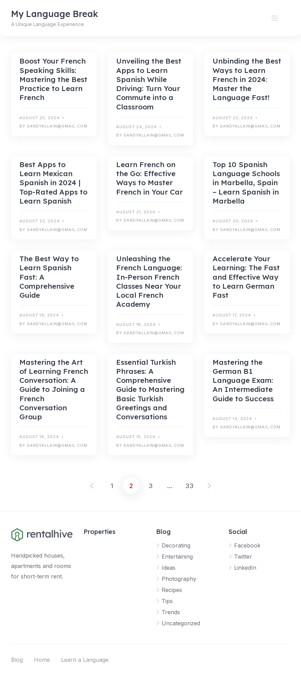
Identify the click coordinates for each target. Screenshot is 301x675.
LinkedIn (245, 567)
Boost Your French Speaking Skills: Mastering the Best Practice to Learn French (53, 79)
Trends (171, 612)
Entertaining (177, 556)
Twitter (243, 556)
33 (189, 485)
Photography (179, 578)
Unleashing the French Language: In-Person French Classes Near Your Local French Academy (149, 281)
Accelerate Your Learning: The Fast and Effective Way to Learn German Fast (246, 276)
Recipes (172, 589)
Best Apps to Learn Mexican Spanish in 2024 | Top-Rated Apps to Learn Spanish (53, 182)
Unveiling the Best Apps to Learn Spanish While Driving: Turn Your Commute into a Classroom (148, 83)
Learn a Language (85, 659)
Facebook (247, 545)
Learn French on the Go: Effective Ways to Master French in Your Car (149, 178)
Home (42, 659)
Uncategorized (181, 623)
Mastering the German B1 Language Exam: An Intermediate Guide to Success (243, 380)
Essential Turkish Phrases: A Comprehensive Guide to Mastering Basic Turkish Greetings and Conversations (150, 389)
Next (208, 485)
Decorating (176, 545)
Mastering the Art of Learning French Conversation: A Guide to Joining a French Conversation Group (53, 389)
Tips (167, 601)
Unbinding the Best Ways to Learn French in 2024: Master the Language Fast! (247, 79)
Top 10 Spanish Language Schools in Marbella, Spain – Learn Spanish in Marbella (246, 182)
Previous (92, 485)
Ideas (168, 567)
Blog (17, 659)
